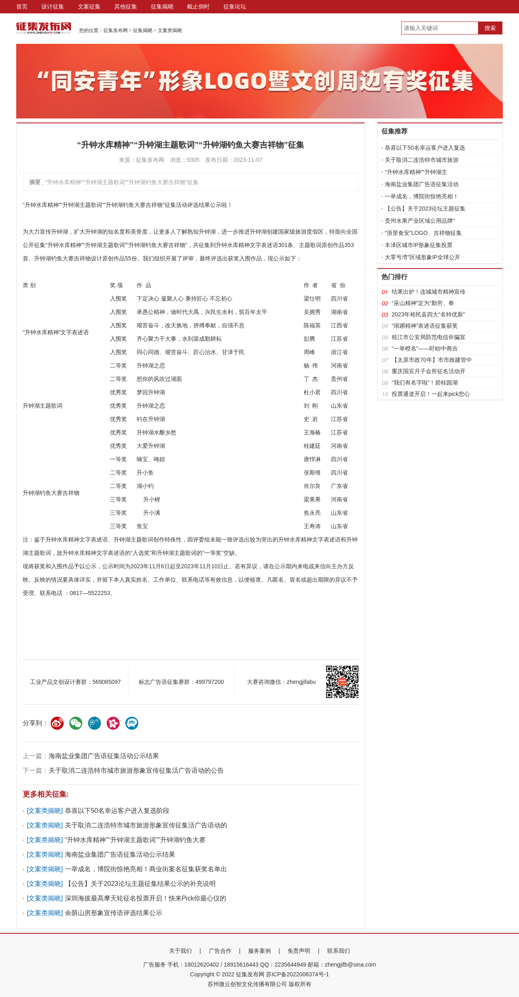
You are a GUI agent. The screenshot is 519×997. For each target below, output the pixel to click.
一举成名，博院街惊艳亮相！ (422, 196)
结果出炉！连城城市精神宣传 (428, 291)
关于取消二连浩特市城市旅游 (422, 160)
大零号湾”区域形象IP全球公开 (422, 257)
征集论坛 (234, 6)
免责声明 (298, 951)
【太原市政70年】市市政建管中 (432, 360)
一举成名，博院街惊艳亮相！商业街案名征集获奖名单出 (146, 869)
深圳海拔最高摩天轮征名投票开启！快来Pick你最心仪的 (145, 898)
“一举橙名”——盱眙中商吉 (425, 348)
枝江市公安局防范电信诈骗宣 (428, 337)
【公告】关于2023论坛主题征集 (425, 208)
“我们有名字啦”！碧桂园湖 (425, 382)
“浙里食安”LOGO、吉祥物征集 (423, 233)
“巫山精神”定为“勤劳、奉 (423, 303)
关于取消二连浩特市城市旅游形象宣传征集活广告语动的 (146, 825)
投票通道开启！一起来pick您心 (431, 394)
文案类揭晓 (170, 30)
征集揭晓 (162, 6)
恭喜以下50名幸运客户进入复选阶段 (117, 810)
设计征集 (52, 6)
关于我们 (180, 951)
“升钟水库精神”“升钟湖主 (416, 172)
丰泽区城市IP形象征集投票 (419, 245)
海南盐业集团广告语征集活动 (422, 184)
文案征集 (89, 6)
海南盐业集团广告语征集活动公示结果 (104, 755)
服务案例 (259, 951)
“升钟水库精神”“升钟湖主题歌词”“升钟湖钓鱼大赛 (135, 839)
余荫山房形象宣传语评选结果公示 (113, 912)
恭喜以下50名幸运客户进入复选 (425, 147)
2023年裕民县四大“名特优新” (428, 314)
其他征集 (125, 6)
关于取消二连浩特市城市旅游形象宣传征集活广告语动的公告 (136, 770)
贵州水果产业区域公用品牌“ (420, 220)
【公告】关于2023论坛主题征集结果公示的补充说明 (140, 883)
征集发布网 (115, 30)
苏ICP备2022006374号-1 (297, 974)
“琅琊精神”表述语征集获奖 (425, 325)
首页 (22, 6)
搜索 (490, 28)
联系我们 (338, 951)
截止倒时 (198, 6)
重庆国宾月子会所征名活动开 (428, 371)
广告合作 (220, 951)
